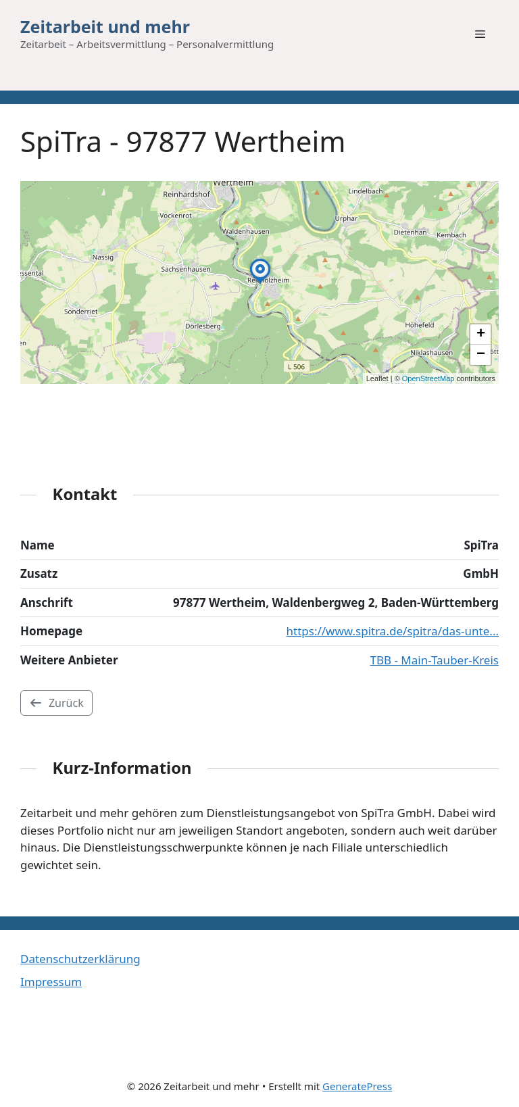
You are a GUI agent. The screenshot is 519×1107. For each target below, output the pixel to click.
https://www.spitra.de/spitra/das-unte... (393, 631)
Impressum (51, 981)
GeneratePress (357, 1086)
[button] (260, 283)
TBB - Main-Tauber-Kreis (434, 660)
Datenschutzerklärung (80, 958)
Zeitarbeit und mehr (105, 26)
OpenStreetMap (428, 378)
